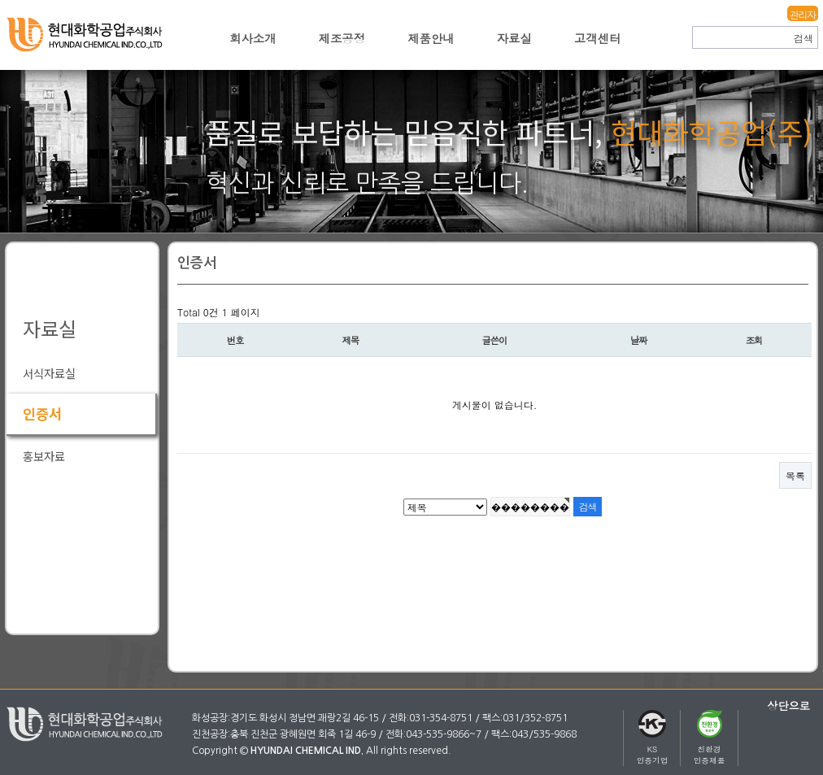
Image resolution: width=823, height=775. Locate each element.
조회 (754, 339)
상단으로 (788, 705)
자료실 (514, 38)
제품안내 (431, 38)
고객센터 (597, 38)
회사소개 (253, 38)
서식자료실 (49, 372)
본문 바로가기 (0, 0)
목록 (795, 475)
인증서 (42, 413)
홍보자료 (44, 455)
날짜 (638, 339)
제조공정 (342, 38)
